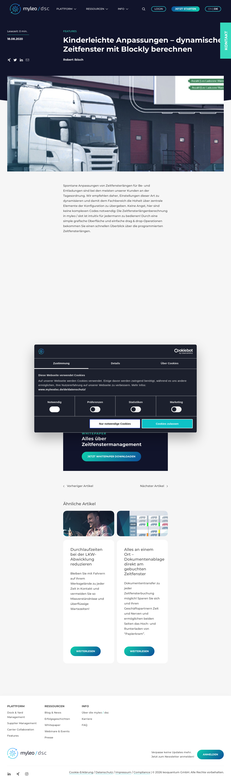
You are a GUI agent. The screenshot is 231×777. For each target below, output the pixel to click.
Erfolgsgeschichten (57, 719)
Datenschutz (104, 772)
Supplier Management (22, 723)
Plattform (66, 8)
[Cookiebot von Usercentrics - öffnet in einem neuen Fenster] (177, 351)
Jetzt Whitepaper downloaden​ (111, 456)
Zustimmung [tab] (61, 363)
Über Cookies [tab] (169, 363)
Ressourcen (97, 8)
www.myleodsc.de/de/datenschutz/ (62, 389)
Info (123, 8)
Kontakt (226, 40)
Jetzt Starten (185, 8)
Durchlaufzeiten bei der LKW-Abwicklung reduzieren (86, 556)
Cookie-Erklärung (81, 772)
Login (158, 8)
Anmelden (210, 754)
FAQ (84, 725)
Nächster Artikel (154, 486)
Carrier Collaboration (20, 729)
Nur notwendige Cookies (115, 423)
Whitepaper (52, 725)
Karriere (87, 719)
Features (13, 735)
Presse (49, 737)
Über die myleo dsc (95, 712)
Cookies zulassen (167, 423)
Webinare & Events (57, 731)
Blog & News (53, 712)
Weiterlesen (85, 651)
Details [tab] (115, 363)
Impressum (123, 772)
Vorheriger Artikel (78, 486)
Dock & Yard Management (16, 715)
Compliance (142, 772)
